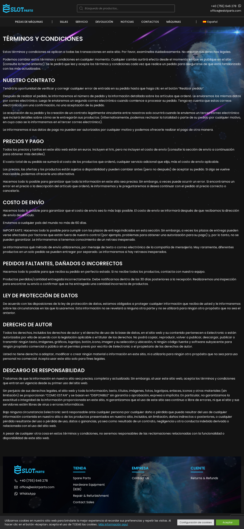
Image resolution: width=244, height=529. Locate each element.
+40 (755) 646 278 (223, 6)
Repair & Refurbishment (91, 496)
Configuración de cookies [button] (196, 522)
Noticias (127, 22)
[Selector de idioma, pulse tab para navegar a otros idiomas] (211, 21)
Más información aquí (113, 524)
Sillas (64, 22)
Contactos (150, 22)
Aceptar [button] (228, 522)
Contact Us (140, 478)
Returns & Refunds (204, 478)
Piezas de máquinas (29, 22)
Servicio (81, 22)
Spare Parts (82, 478)
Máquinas (173, 22)
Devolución (104, 22)
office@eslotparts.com (225, 11)
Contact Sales (83, 502)
